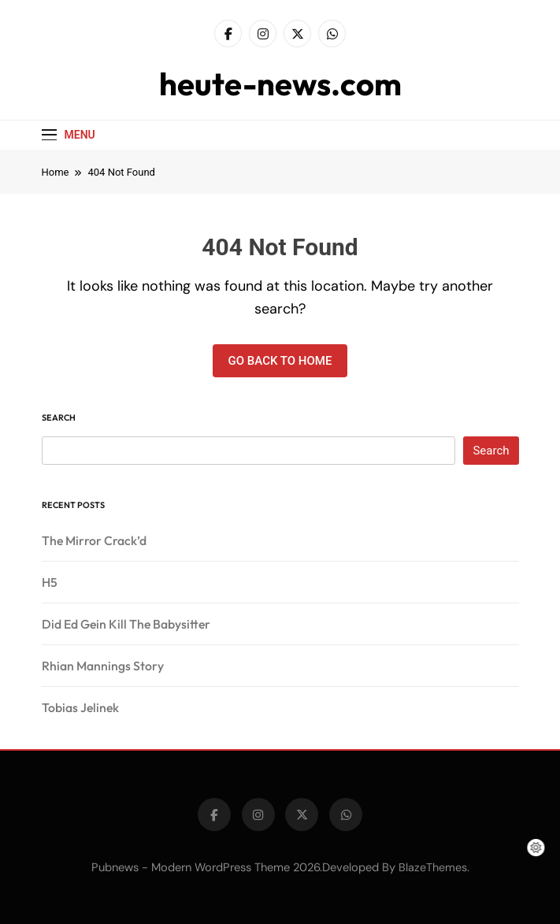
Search (59, 417)
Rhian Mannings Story (103, 666)
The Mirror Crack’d (94, 540)
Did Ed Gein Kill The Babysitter (126, 624)
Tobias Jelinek (80, 707)
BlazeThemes (433, 867)
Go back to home (280, 361)
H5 (49, 582)
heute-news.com (280, 83)
